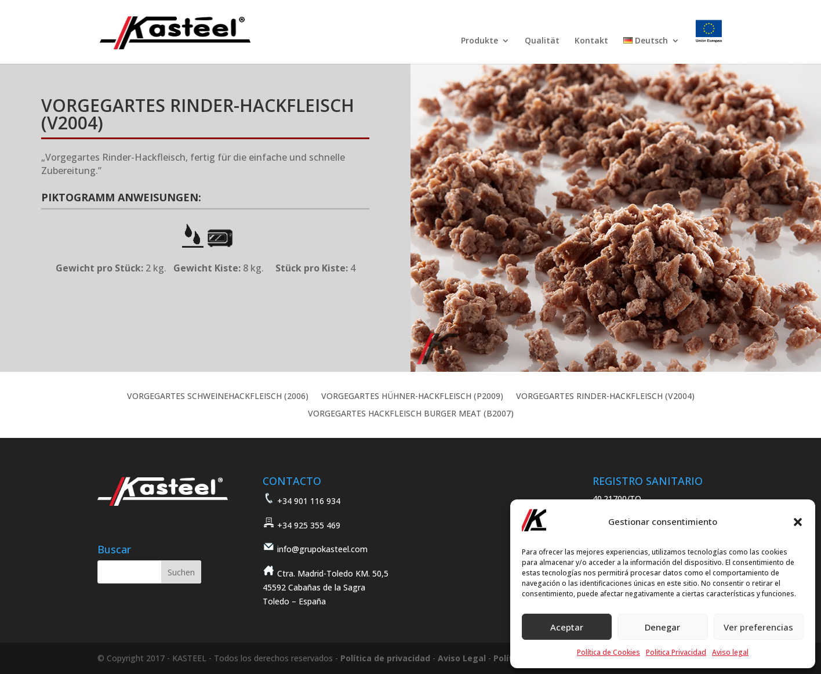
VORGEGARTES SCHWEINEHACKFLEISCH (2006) (217, 396)
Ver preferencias (758, 627)
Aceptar (566, 627)
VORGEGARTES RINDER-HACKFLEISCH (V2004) (605, 396)
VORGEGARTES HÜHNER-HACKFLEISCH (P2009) (412, 396)
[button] (798, 522)
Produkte (479, 41)
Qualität (542, 41)
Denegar (662, 627)
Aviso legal (730, 652)
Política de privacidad (385, 658)
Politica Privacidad (676, 652)
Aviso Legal (462, 658)
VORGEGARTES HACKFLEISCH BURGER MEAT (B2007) (411, 414)
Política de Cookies (608, 652)
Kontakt (591, 41)
